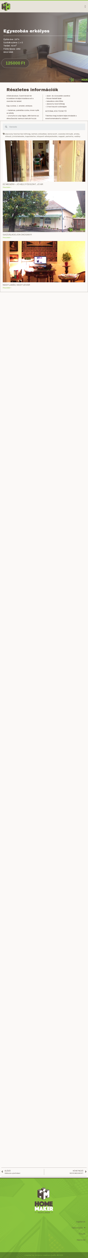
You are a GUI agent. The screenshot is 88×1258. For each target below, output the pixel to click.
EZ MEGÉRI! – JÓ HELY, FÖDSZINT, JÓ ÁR (23, 184)
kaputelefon (30, 136)
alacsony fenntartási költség (18, 134)
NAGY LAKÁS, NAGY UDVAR (16, 285)
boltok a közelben (39, 134)
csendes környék (65, 134)
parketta (69, 136)
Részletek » (7, 187)
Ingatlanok (80, 1222)
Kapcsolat (81, 1240)
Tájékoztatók (78, 1227)
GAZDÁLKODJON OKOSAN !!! (17, 235)
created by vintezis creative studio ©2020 (44, 1255)
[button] (85, 6)
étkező (8, 136)
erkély (76, 134)
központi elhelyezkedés (47, 136)
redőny (77, 136)
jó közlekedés (18, 136)
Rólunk (82, 1234)
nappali (61, 136)
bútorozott (52, 134)
